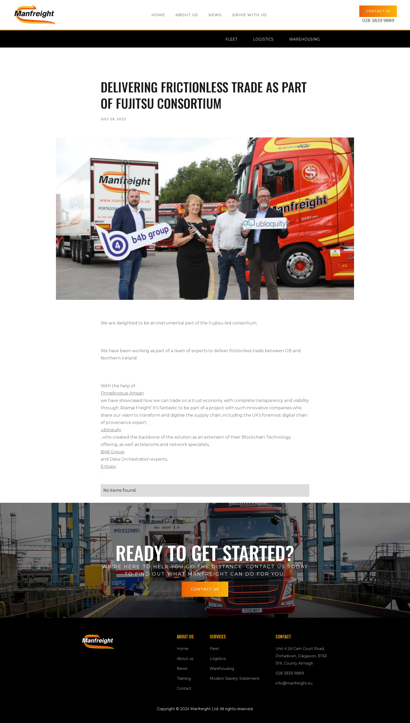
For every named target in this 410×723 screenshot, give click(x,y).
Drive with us (249, 15)
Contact (184, 688)
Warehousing (304, 39)
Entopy (108, 466)
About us (186, 15)
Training (184, 678)
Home (158, 15)
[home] (36, 15)
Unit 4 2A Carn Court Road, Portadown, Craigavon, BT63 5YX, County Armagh (301, 656)
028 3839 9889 (290, 673)
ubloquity (111, 429)
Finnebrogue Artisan (122, 393)
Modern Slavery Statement (234, 678)
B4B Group (112, 451)
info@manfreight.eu (294, 683)
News (215, 15)
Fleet (231, 39)
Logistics (263, 39)
